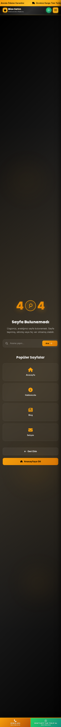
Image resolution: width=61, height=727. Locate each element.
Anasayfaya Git (30, 461)
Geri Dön (30, 451)
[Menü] (55, 10)
